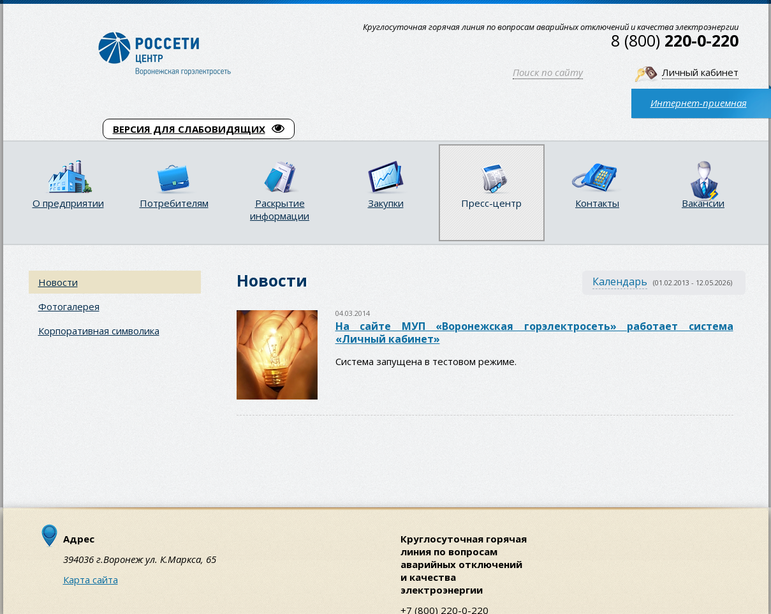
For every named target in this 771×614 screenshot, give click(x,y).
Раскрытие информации (279, 209)
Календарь (619, 281)
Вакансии (703, 203)
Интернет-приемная (698, 102)
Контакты (597, 203)
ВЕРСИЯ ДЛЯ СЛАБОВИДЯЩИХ (198, 129)
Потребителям (174, 203)
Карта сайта (90, 579)
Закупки (386, 203)
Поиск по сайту (548, 72)
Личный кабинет (700, 72)
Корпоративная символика (98, 330)
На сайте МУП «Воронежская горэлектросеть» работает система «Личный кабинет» (534, 332)
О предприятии (68, 203)
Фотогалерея (68, 306)
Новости (58, 282)
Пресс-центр (491, 203)
